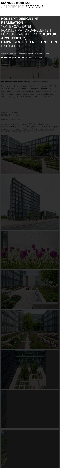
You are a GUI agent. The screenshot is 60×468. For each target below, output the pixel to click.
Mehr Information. (35, 57)
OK (5, 62)
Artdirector (12, 6)
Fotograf (34, 6)
